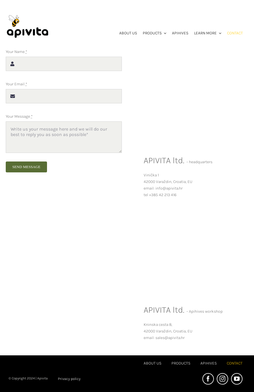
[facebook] (208, 379)
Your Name (16, 51)
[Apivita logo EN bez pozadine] (27, 17)
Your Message (19, 116)
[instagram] (222, 379)
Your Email (16, 84)
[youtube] (237, 379)
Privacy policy (69, 379)
